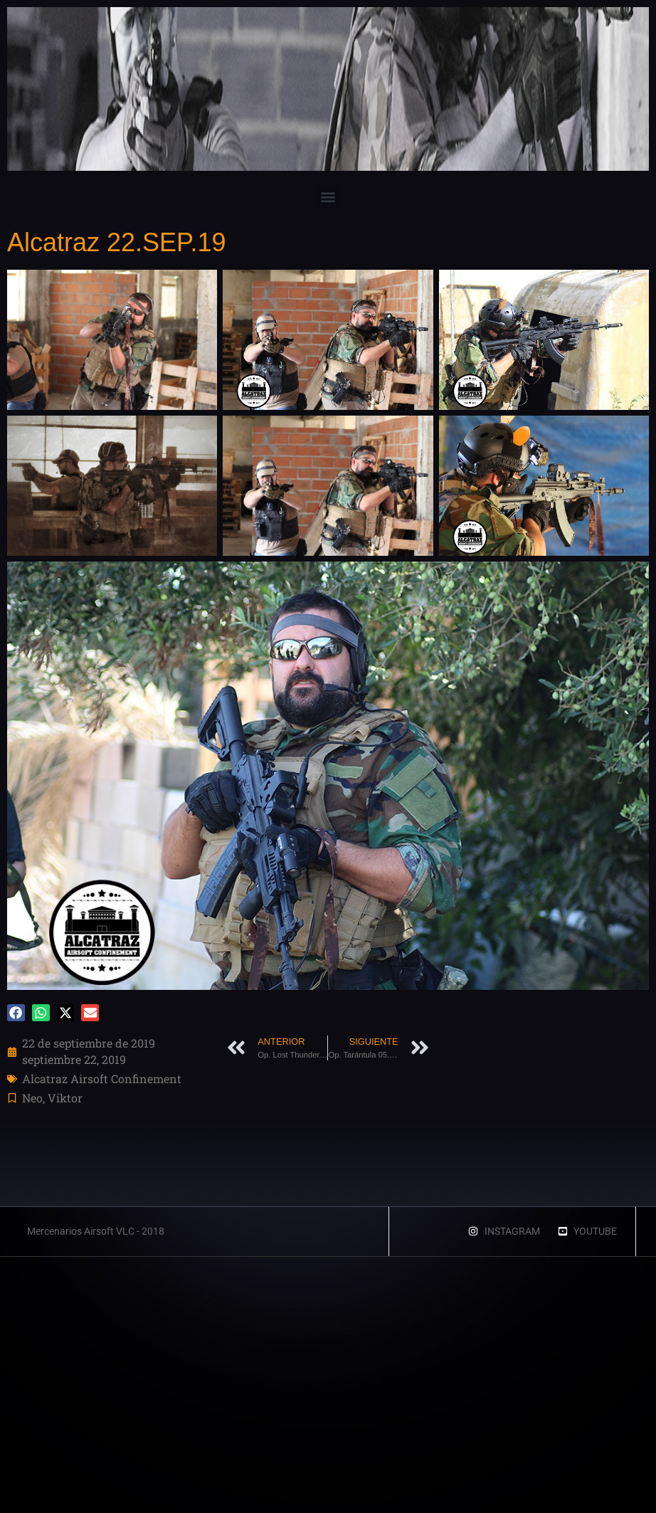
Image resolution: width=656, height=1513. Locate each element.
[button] (328, 197)
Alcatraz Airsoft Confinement (101, 1078)
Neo (32, 1097)
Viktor (65, 1097)
